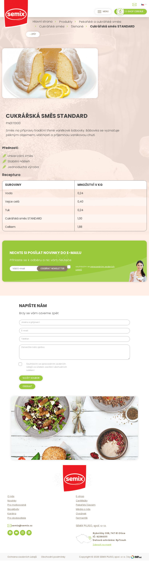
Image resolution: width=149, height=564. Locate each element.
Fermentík (82, 521)
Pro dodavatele (16, 521)
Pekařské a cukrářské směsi (100, 21)
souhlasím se (96, 272)
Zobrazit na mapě (102, 548)
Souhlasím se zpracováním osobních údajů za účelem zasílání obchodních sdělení (46, 370)
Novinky (11, 504)
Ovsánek (81, 517)
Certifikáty (82, 504)
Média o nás (83, 513)
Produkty (65, 21)
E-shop (80, 500)
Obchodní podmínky (53, 560)
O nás (10, 500)
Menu (102, 11)
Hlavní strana (42, 21)
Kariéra (11, 517)
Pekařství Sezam (86, 508)
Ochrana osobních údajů (22, 560)
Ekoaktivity (13, 513)
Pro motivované (16, 508)
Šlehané (77, 26)
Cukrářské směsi (51, 26)
